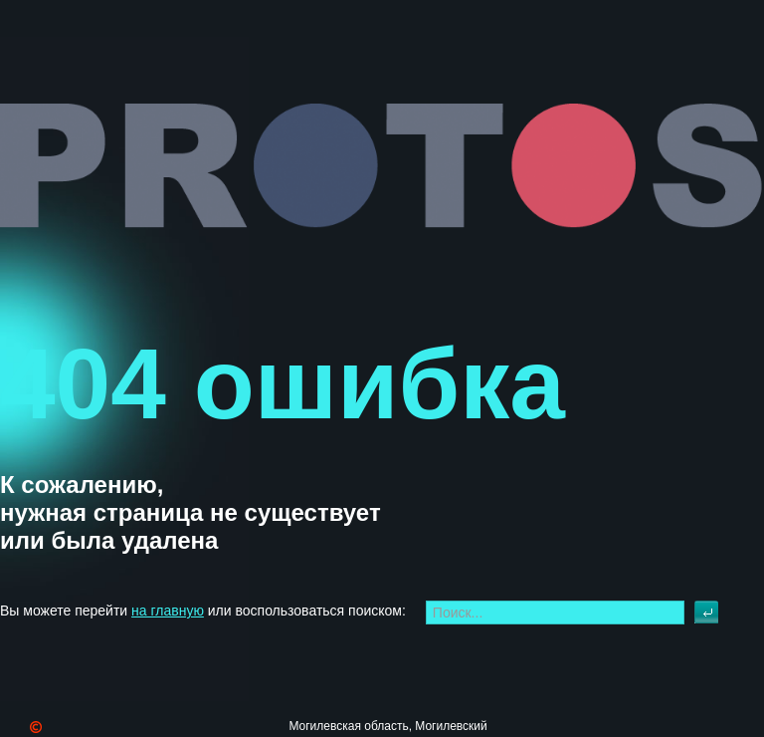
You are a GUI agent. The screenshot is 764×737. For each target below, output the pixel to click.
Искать (706, 613)
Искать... (694, 601)
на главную (167, 610)
